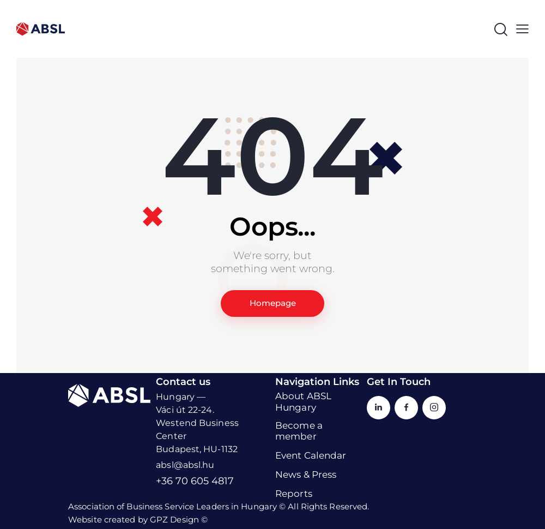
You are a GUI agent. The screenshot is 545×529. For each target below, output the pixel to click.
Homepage (273, 303)
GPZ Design (174, 519)
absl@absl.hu (185, 465)
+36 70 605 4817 (195, 482)
